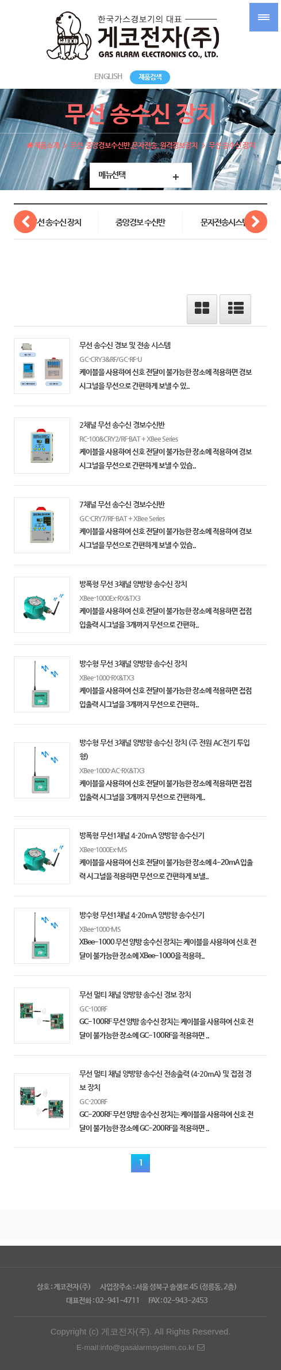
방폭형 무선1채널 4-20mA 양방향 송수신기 (141, 835)
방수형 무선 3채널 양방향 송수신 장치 (133, 663)
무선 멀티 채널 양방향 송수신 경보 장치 (135, 994)
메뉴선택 (111, 175)
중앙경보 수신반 (140, 222)
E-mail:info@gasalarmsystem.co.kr (140, 1347)
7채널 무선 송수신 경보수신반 (121, 504)
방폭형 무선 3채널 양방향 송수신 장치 (133, 584)
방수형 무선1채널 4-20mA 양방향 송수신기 (141, 915)
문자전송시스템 (225, 222)
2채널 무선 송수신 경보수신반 (121, 424)
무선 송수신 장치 (55, 222)
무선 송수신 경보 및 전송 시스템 (124, 345)
